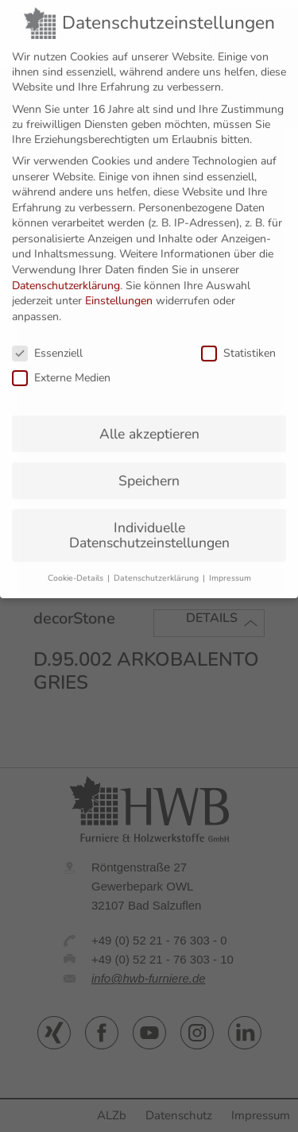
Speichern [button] (149, 467)
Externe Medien (61, 365)
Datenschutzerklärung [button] (157, 565)
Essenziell (47, 340)
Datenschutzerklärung (66, 272)
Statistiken (238, 340)
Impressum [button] (230, 565)
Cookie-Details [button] (77, 565)
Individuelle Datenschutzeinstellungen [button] (149, 522)
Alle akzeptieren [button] (149, 421)
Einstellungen (119, 288)
